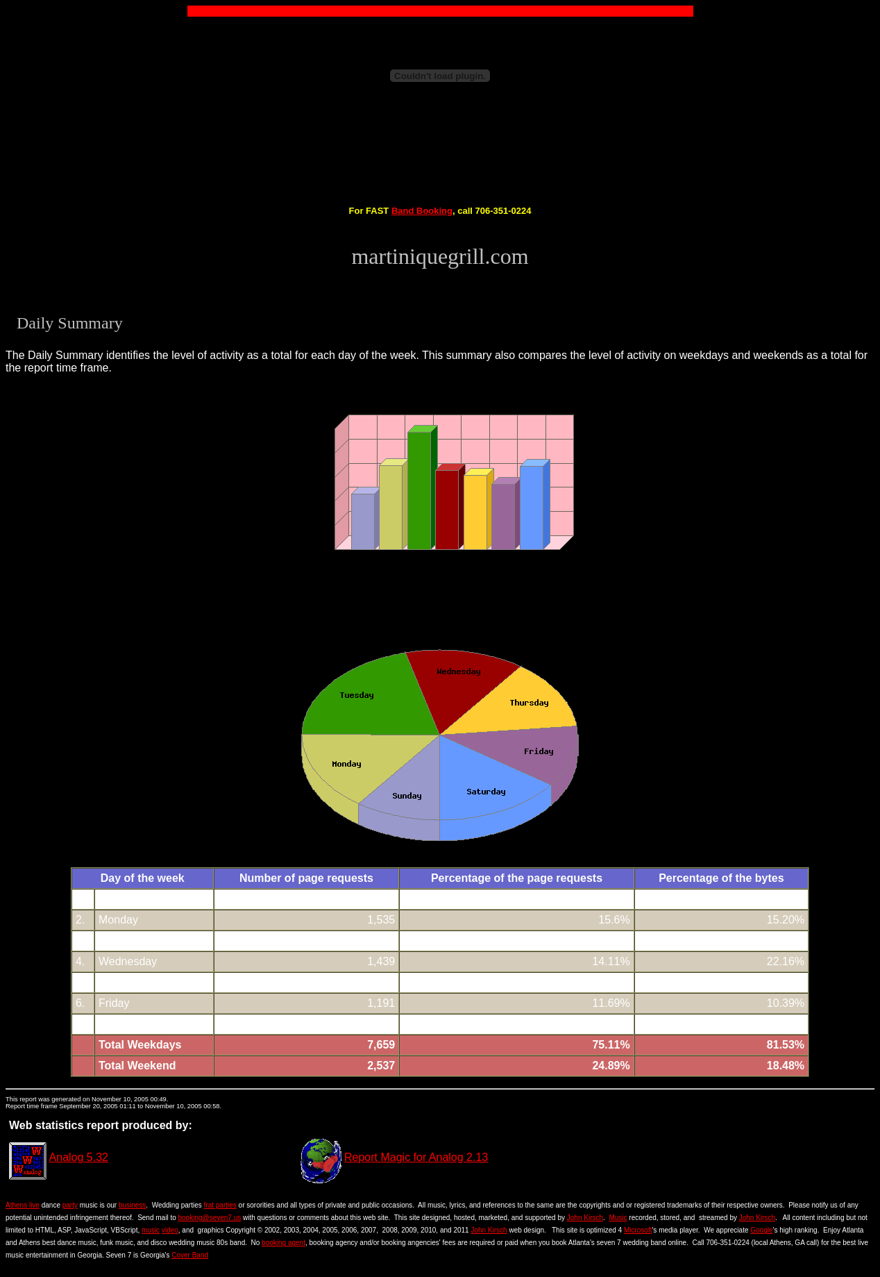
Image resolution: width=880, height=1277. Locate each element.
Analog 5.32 (78, 1157)
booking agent (283, 1242)
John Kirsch (585, 1217)
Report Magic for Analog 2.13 (416, 1157)
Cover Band (189, 1255)
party (70, 1205)
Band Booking (421, 211)
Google (761, 1230)
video (170, 1230)
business (132, 1205)
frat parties (220, 1205)
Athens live (23, 1205)
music (151, 1230)
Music (618, 1217)
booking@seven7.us (210, 1217)
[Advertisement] (440, 155)
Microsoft (638, 1230)
